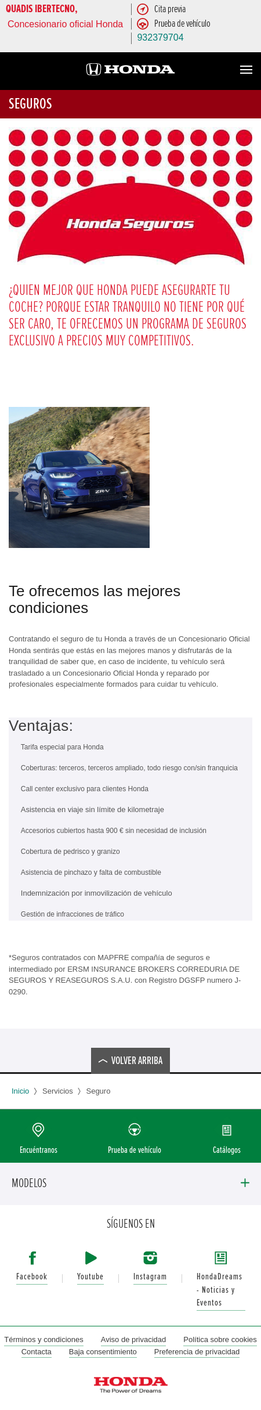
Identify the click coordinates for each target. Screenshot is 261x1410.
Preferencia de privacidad (197, 1351)
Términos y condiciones (44, 1339)
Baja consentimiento (103, 1351)
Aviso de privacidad (133, 1339)
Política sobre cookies (219, 1339)
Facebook (32, 1276)
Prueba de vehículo (134, 1150)
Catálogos (227, 1150)
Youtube (90, 1276)
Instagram (150, 1276)
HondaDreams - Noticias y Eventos (219, 1289)
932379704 (160, 37)
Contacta (36, 1351)
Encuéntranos (38, 1150)
